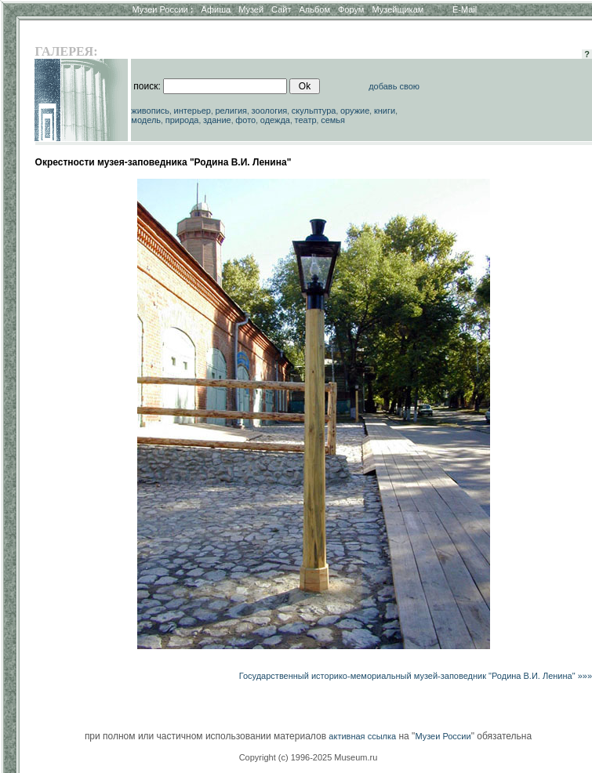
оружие (354, 110)
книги (384, 110)
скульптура (314, 110)
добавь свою (394, 86)
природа (182, 120)
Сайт (281, 9)
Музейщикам (397, 9)
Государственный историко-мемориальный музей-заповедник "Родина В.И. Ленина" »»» (415, 675)
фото (245, 120)
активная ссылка (362, 736)
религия (232, 110)
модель (146, 120)
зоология (270, 110)
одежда (275, 120)
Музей (250, 9)
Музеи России (162, 9)
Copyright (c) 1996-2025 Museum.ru (308, 757)
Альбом (315, 9)
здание (217, 120)
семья (333, 120)
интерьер (192, 110)
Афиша (216, 9)
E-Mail (464, 9)
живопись (150, 110)
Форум (351, 9)
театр (306, 120)
